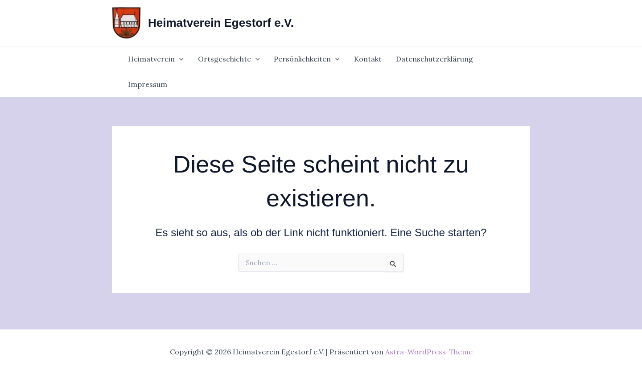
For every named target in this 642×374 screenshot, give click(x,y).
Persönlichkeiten (307, 59)
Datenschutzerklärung (434, 58)
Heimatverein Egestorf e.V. (221, 22)
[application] (179, 59)
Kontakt (368, 58)
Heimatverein (156, 59)
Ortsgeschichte (229, 59)
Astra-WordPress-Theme (429, 351)
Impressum (147, 84)
